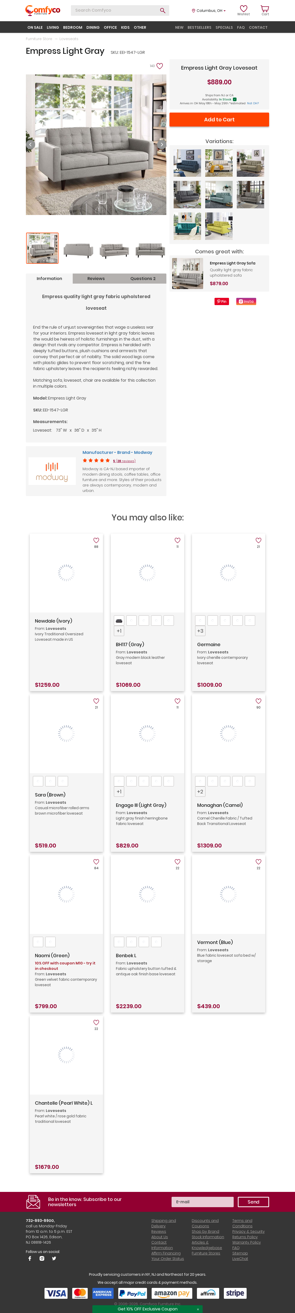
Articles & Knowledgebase (207, 1245)
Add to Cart (219, 119)
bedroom (72, 27)
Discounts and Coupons (205, 1223)
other (140, 27)
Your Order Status (167, 1258)
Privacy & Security (248, 1231)
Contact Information (162, 1245)
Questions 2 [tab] (143, 279)
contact (258, 27)
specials (224, 27)
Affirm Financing (166, 1253)
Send (253, 1202)
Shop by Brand (205, 1231)
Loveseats (69, 38)
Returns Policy (245, 1237)
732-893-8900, (40, 1220)
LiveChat (240, 1258)
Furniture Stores (206, 1253)
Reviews (158, 1231)
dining (93, 27)
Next (161, 144)
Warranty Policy (246, 1242)
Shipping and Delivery (163, 1223)
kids (125, 27)
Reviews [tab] (96, 279)
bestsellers (199, 27)
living (53, 27)
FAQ (236, 1247)
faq (241, 27)
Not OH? (253, 103)
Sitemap (240, 1253)
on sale (35, 27)
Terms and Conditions (242, 1223)
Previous (30, 144)
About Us (159, 1237)
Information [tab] (49, 279)
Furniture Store (39, 38)
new (179, 27)
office (110, 27)
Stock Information (208, 1237)
